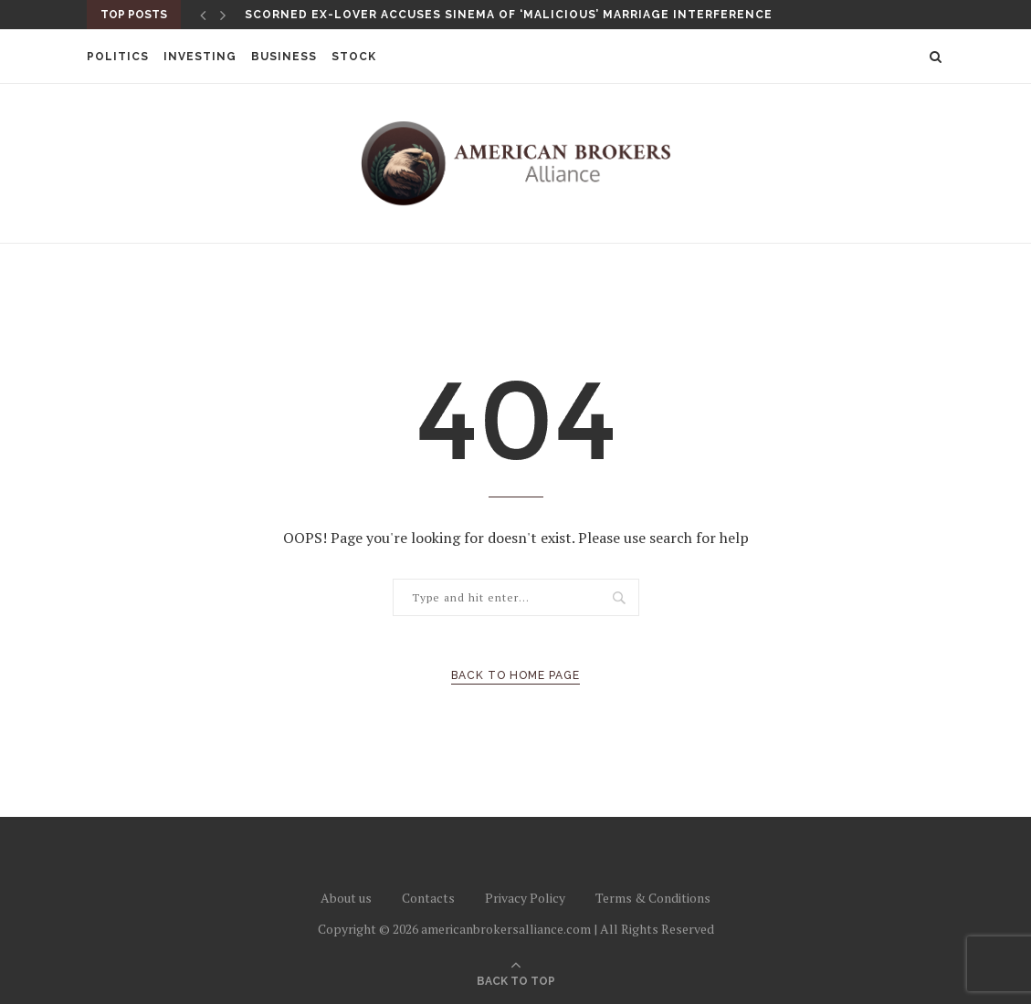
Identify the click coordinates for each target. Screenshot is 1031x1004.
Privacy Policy (525, 897)
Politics (118, 56)
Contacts (428, 897)
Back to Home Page (515, 675)
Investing (200, 56)
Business (284, 56)
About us (346, 897)
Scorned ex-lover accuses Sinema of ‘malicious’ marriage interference (509, 14)
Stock (353, 56)
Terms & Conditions (652, 897)
